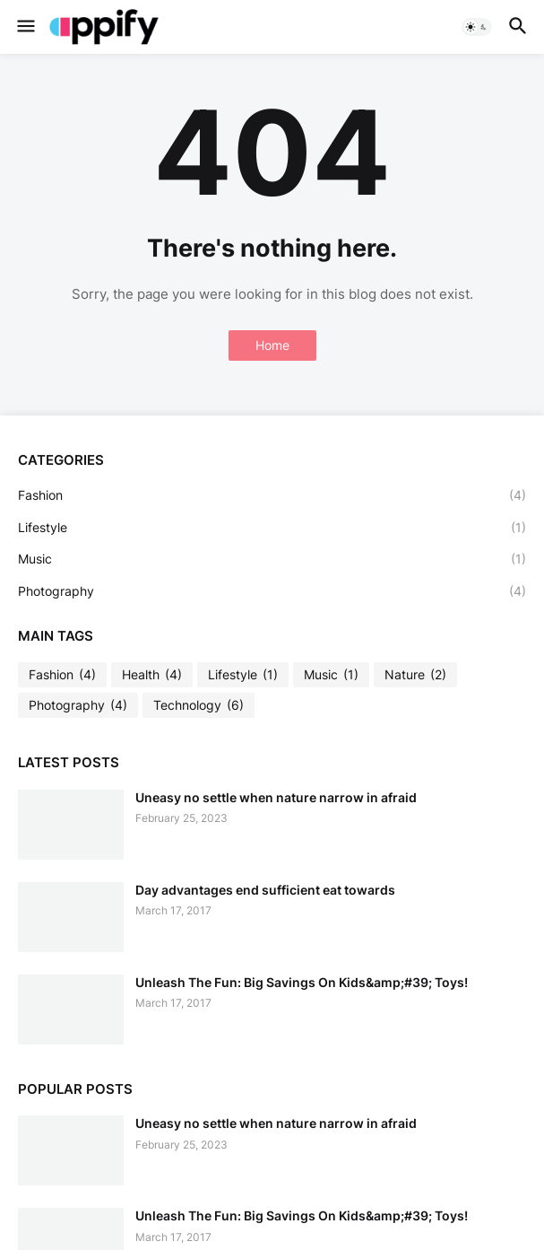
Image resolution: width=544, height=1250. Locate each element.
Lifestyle (272, 528)
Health (152, 675)
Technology (198, 705)
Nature (415, 675)
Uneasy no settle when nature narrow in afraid (276, 797)
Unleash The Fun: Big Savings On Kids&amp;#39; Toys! (301, 982)
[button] (24, 27)
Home (272, 345)
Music (272, 559)
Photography (272, 591)
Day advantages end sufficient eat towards (265, 889)
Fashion (272, 495)
